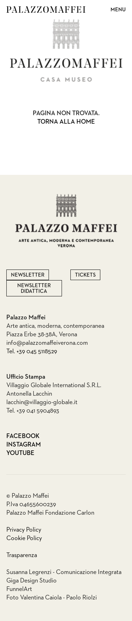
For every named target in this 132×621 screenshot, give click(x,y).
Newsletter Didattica (34, 288)
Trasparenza (21, 555)
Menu (118, 9)
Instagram (12, 445)
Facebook (12, 436)
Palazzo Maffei (46, 9)
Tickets (85, 275)
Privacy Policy (23, 530)
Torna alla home (66, 122)
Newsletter (27, 275)
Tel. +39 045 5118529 (31, 351)
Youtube (12, 453)
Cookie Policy (24, 538)
